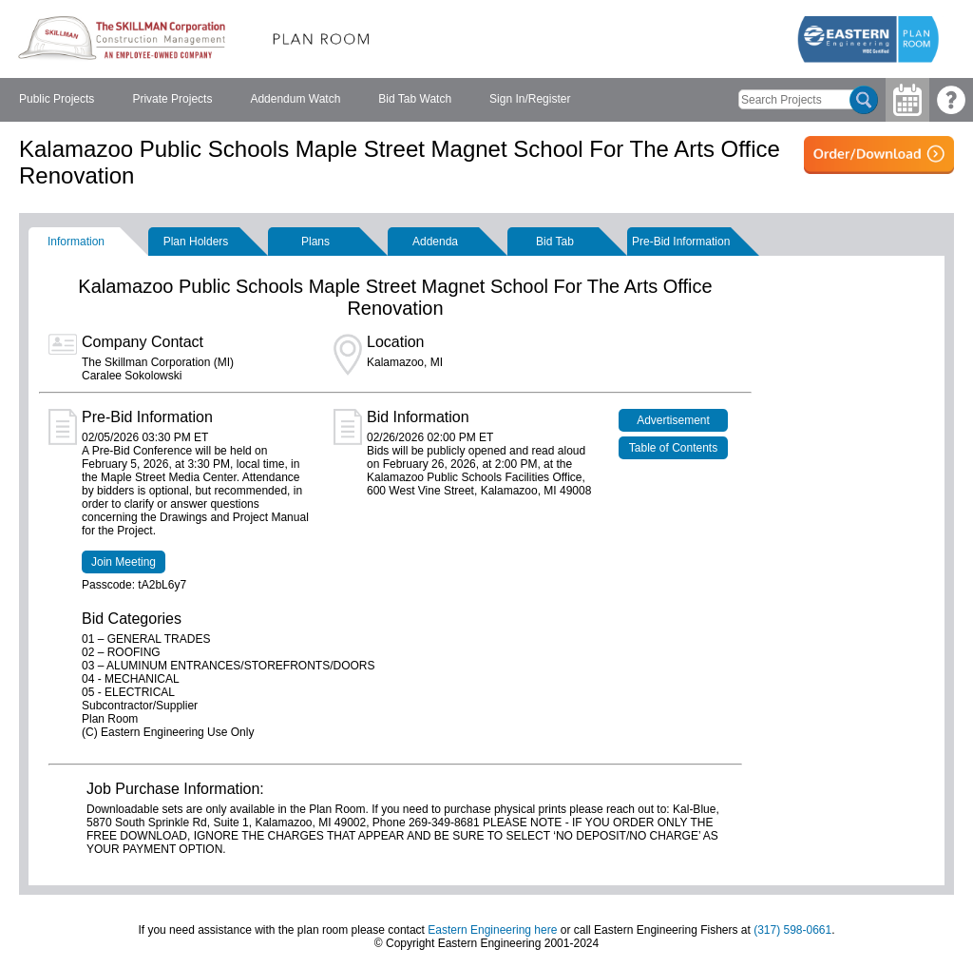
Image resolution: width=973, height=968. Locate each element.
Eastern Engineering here (492, 930)
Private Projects (172, 99)
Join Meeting (123, 562)
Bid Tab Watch (414, 99)
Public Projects (56, 99)
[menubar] (294, 100)
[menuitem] (56, 100)
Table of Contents (673, 448)
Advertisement (673, 420)
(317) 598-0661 (792, 930)
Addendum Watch (295, 99)
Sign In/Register (529, 99)
